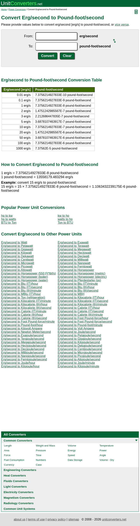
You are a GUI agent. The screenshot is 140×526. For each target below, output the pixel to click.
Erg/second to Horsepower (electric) (82, 276)
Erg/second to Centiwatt (17, 259)
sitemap (73, 519)
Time (38, 455)
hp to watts (8, 219)
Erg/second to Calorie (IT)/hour (79, 307)
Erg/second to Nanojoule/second (23, 356)
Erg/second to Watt (14, 242)
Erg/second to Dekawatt (17, 256)
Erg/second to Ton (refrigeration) (23, 297)
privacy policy (56, 519)
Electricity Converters (18, 492)
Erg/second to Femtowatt (75, 266)
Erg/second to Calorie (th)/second (24, 318)
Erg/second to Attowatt (16, 270)
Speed (71, 455)
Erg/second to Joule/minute (76, 362)
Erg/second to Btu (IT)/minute (78, 283)
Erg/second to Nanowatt (74, 263)
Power (103, 450)
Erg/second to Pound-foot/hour (22, 325)
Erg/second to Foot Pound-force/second (85, 321)
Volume (72, 445)
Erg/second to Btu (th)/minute (21, 290)
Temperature (107, 445)
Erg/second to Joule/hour (18, 362)
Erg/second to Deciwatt (73, 256)
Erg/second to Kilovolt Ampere (21, 328)
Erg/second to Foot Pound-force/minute (28, 321)
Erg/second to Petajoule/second (79, 335)
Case (39, 464)
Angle (103, 455)
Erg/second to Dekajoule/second (80, 345)
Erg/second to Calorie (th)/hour (22, 314)
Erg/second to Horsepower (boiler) (24, 276)
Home (4, 9)
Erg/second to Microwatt (17, 263)
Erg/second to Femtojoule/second (24, 359)
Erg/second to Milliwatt (73, 259)
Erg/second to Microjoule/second (80, 352)
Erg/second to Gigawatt (17, 249)
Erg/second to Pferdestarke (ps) (79, 280)
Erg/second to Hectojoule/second (23, 345)
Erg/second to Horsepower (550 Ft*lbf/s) (28, 273)
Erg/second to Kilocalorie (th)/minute (82, 304)
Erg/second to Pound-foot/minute (80, 325)
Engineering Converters (20, 470)
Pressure (41, 450)
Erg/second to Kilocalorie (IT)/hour (81, 297)
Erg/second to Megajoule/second (23, 342)
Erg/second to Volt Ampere (76, 328)
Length (8, 445)
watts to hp (65, 219)
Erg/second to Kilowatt (16, 252)
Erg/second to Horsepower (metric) (81, 273)
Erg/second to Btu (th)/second (78, 290)
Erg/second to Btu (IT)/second (21, 287)
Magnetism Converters (19, 497)
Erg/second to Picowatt (17, 266)
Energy (72, 450)
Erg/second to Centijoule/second (80, 349)
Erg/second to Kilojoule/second (79, 342)
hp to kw (7, 215)
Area (6, 450)
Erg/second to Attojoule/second (79, 359)
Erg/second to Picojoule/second (79, 356)
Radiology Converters (19, 503)
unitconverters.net (114, 519)
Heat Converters (15, 475)
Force (7, 455)
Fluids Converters (16, 481)
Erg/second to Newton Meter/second (26, 332)
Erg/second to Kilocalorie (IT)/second (83, 301)
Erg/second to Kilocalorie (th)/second (26, 307)
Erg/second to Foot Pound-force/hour (83, 318)
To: (31, 46)
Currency (9, 464)
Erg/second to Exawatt (73, 242)
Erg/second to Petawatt (17, 246)
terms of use (36, 519)
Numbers (41, 460)
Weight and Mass (45, 445)
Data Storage (75, 460)
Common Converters (18, 440)
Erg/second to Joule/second (77, 332)
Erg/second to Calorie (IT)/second (81, 311)
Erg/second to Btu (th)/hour (76, 287)
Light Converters (15, 486)
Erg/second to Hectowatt (74, 252)
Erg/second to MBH (71, 294)
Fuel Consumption (14, 460)
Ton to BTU (65, 222)
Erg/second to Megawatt (74, 249)
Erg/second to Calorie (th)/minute (80, 314)
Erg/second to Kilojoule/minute (78, 366)
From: (28, 36)
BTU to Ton (8, 222)
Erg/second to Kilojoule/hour (20, 366)
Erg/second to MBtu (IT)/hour (21, 294)
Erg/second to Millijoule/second (22, 352)
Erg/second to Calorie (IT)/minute (23, 311)
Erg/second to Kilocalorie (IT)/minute (26, 301)
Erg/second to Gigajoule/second (79, 338)
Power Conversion (17, 9)
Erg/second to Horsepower (76, 270)
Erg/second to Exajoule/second (22, 335)
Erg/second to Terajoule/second (22, 338)
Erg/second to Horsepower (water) (24, 280)
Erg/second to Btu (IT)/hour (19, 283)
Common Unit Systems (19, 508)
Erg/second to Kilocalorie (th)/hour (24, 304)
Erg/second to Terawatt (73, 246)
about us (19, 519)
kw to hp (63, 215)
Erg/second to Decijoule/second (22, 349)
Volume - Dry (107, 460)
